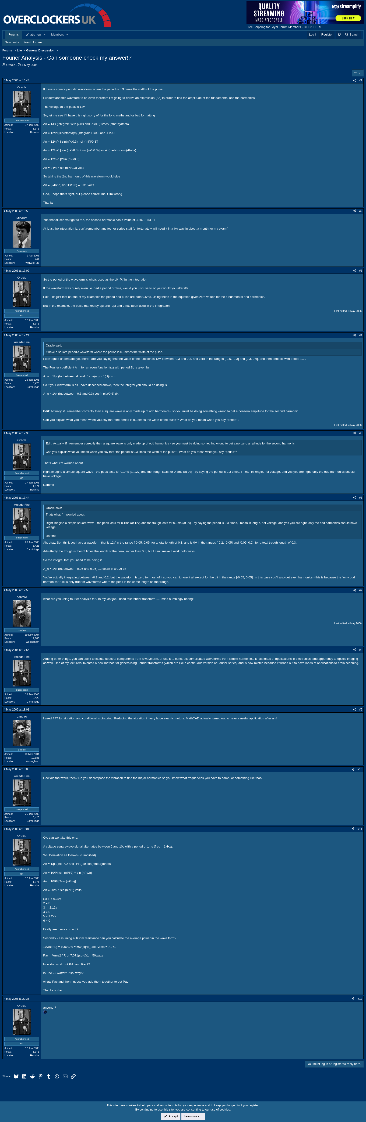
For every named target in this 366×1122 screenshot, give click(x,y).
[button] (45, 35)
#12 (360, 998)
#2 (360, 211)
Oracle (10, 65)
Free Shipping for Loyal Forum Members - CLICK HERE (284, 27)
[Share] (355, 80)
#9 (360, 709)
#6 (360, 497)
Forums (13, 34)
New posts (12, 42)
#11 (360, 829)
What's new (33, 34)
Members (57, 34)
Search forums (32, 42)
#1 (360, 80)
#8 (360, 650)
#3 (360, 270)
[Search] (352, 35)
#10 (360, 769)
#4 (360, 335)
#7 (360, 590)
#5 (360, 433)
